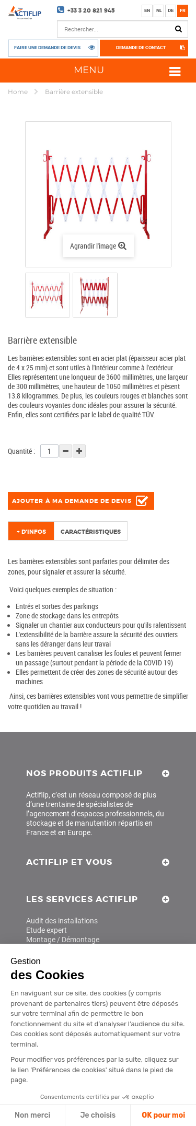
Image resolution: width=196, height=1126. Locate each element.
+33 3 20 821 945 (91, 10)
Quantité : (21, 451)
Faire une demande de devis (47, 47)
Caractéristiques (91, 531)
